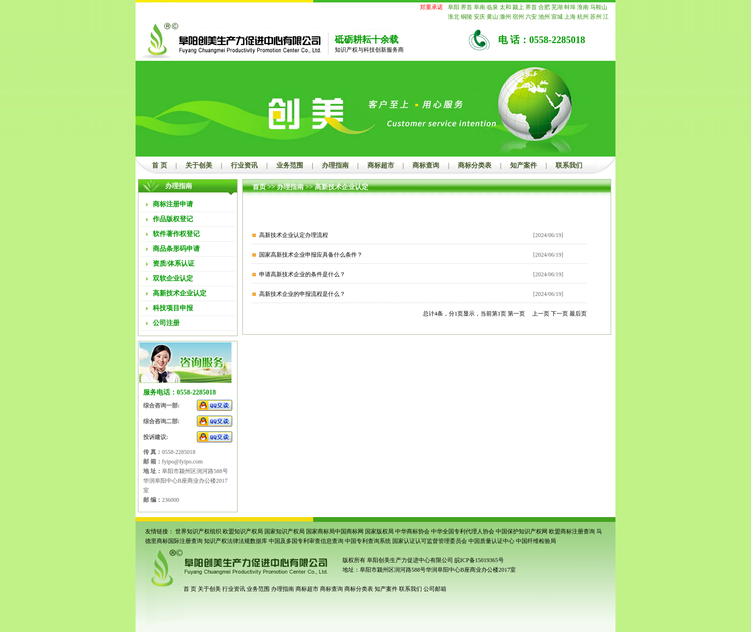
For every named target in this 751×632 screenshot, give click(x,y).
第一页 (516, 313)
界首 (466, 7)
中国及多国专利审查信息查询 (306, 541)
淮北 (453, 16)
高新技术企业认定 (341, 187)
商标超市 (380, 165)
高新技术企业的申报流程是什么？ (302, 294)
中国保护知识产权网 (521, 531)
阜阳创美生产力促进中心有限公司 (409, 560)
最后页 (578, 313)
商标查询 (425, 165)
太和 (505, 7)
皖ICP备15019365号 (479, 560)
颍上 (518, 7)
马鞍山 (598, 7)
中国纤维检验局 (536, 541)
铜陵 (466, 16)
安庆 (479, 16)
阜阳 (453, 7)
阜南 (479, 7)
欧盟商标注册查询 (572, 531)
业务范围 (289, 165)
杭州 (583, 16)
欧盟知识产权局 (243, 531)
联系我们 (569, 165)
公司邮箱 (434, 589)
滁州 (505, 16)
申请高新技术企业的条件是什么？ (302, 274)
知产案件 (523, 165)
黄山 (492, 16)
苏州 (596, 16)
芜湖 (557, 7)
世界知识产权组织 (198, 531)
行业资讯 (244, 165)
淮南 (583, 7)
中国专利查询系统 (368, 541)
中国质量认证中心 (491, 541)
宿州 (518, 16)
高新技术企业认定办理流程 (293, 235)
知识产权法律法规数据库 (235, 541)
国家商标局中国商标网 (335, 531)
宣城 (557, 16)
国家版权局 (379, 531)
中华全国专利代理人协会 (462, 531)
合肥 (544, 7)
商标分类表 (474, 165)
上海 (570, 16)
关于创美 (198, 165)
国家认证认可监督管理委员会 (429, 541)
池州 (544, 16)
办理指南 (335, 165)
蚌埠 (570, 7)
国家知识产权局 (284, 531)
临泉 (492, 7)
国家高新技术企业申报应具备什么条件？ (311, 254)
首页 (259, 187)
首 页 (159, 165)
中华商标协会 (412, 531)
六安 (531, 16)
